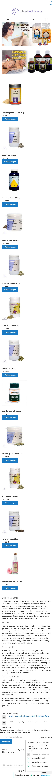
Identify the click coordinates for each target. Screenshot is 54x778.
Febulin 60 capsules (10, 240)
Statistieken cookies (39, 758)
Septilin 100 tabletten (11, 411)
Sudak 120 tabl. (8, 368)
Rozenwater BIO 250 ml (12, 581)
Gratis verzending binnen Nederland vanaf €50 (29, 716)
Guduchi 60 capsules (10, 326)
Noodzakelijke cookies (40, 754)
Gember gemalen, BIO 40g (13, 112)
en (51, 5)
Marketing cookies (39, 762)
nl (51, 1)
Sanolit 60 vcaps (9, 155)
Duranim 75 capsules (11, 283)
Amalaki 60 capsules (10, 496)
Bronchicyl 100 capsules (12, 454)
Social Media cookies (40, 766)
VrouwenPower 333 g (11, 198)
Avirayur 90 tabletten (11, 539)
